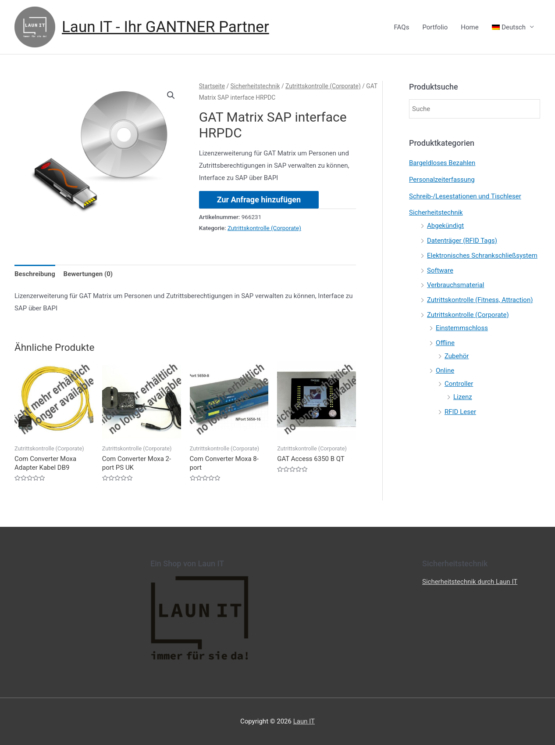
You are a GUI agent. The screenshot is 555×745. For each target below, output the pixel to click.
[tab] (34, 274)
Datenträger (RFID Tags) (462, 241)
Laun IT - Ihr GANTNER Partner (165, 27)
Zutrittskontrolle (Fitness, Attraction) (480, 300)
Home (469, 27)
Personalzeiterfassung (442, 180)
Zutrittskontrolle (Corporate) (323, 86)
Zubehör (457, 356)
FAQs (401, 27)
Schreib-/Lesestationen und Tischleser (465, 196)
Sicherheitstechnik (255, 86)
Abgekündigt (445, 226)
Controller (459, 384)
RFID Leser (460, 412)
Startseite (212, 86)
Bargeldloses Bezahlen (442, 163)
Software (440, 270)
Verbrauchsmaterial (455, 285)
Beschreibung (34, 274)
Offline (445, 343)
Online (445, 370)
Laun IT (304, 721)
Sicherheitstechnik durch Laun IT (469, 582)
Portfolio (435, 27)
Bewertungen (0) (88, 274)
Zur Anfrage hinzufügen (259, 199)
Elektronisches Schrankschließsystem (482, 255)
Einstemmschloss (462, 328)
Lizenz (462, 397)
